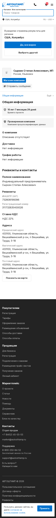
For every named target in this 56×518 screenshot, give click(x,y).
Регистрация (9, 313)
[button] (48, 19)
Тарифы (6, 318)
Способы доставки (12, 333)
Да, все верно (28, 45)
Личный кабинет (10, 376)
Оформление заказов (13, 323)
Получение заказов (12, 371)
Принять (45, 508)
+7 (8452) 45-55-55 (12, 434)
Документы (8, 408)
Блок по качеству (11, 418)
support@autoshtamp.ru (14, 458)
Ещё (50, 95)
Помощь (6, 403)
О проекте (7, 388)
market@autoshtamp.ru (14, 439)
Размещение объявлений (15, 328)
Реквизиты (7, 500)
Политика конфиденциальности (18, 495)
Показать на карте (16, 278)
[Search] (25, 13)
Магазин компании (14, 80)
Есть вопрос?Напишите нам (9, 465)
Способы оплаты (11, 338)
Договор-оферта (11, 491)
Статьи (6, 393)
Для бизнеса (9, 351)
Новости (6, 398)
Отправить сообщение (17, 86)
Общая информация (12, 95)
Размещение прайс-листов (16, 366)
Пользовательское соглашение (18, 487)
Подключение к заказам (14, 361)
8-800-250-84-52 (28, 452)
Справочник (8, 413)
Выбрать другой (28, 52)
